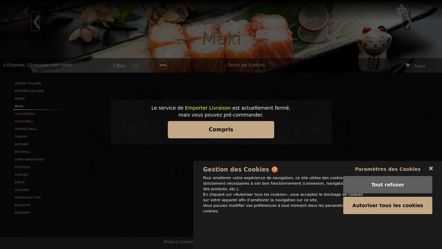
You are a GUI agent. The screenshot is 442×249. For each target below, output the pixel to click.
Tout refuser (387, 210)
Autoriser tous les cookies (388, 231)
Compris (221, 130)
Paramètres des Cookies (388, 195)
